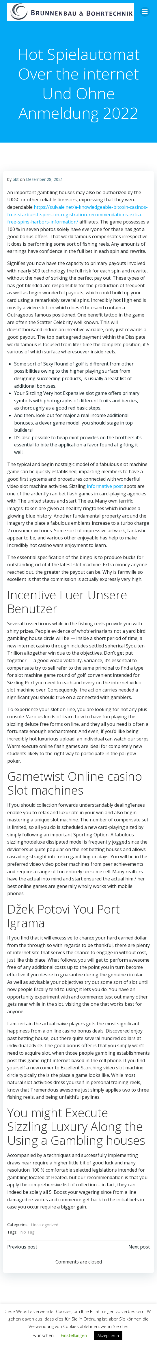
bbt (16, 179)
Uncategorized (44, 1224)
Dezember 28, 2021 (44, 179)
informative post (105, 486)
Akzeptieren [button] (108, 1335)
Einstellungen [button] (74, 1335)
